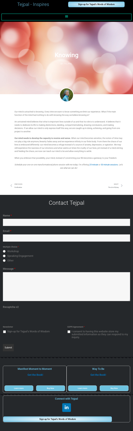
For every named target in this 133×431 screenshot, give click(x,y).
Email (7, 230)
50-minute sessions (109, 164)
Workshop (13, 251)
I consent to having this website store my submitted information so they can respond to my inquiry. (100, 334)
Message (9, 268)
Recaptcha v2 (11, 306)
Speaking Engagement (20, 255)
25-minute (93, 164)
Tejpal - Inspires (33, 4)
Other (10, 260)
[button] (66, 16)
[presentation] (25, 316)
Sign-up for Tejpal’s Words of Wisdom (28, 331)
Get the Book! (35, 374)
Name (7, 215)
